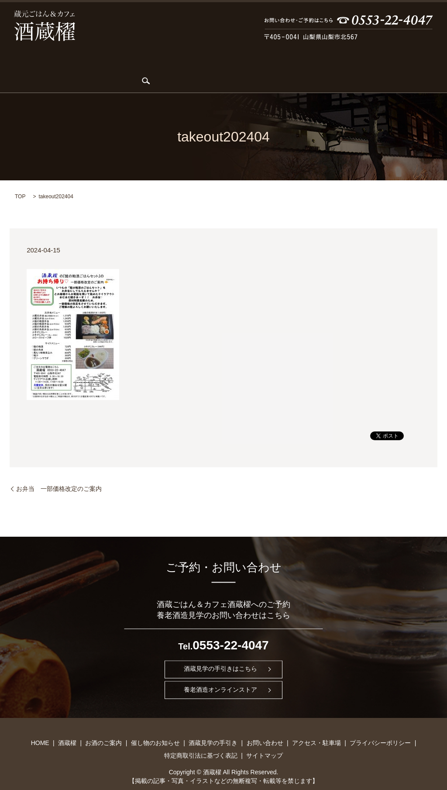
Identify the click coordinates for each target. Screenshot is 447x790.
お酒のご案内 (158, 67)
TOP (20, 182)
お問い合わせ (336, 67)
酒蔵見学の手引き (278, 67)
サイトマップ (264, 741)
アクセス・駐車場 (393, 67)
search (432, 67)
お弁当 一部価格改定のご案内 (59, 474)
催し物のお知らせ (215, 67)
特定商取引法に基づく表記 (200, 741)
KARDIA (113, 67)
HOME (25, 67)
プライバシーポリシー (380, 728)
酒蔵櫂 (57, 67)
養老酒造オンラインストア (220, 676)
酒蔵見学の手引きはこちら (220, 655)
